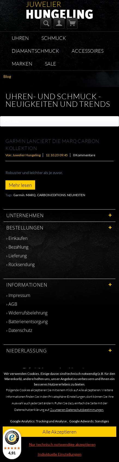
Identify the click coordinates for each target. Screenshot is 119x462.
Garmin (19, 195)
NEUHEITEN (76, 195)
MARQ (31, 195)
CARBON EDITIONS (51, 195)
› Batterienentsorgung (27, 322)
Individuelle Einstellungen (59, 454)
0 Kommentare (84, 155)
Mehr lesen (20, 185)
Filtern (13, 120)
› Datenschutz (19, 330)
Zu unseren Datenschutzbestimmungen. (77, 410)
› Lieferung (16, 256)
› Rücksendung (20, 264)
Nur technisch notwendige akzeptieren (62, 444)
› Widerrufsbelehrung (26, 313)
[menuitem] (45, 23)
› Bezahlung (17, 247)
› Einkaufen (17, 238)
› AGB (11, 304)
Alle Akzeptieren (59, 432)
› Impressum (18, 295)
